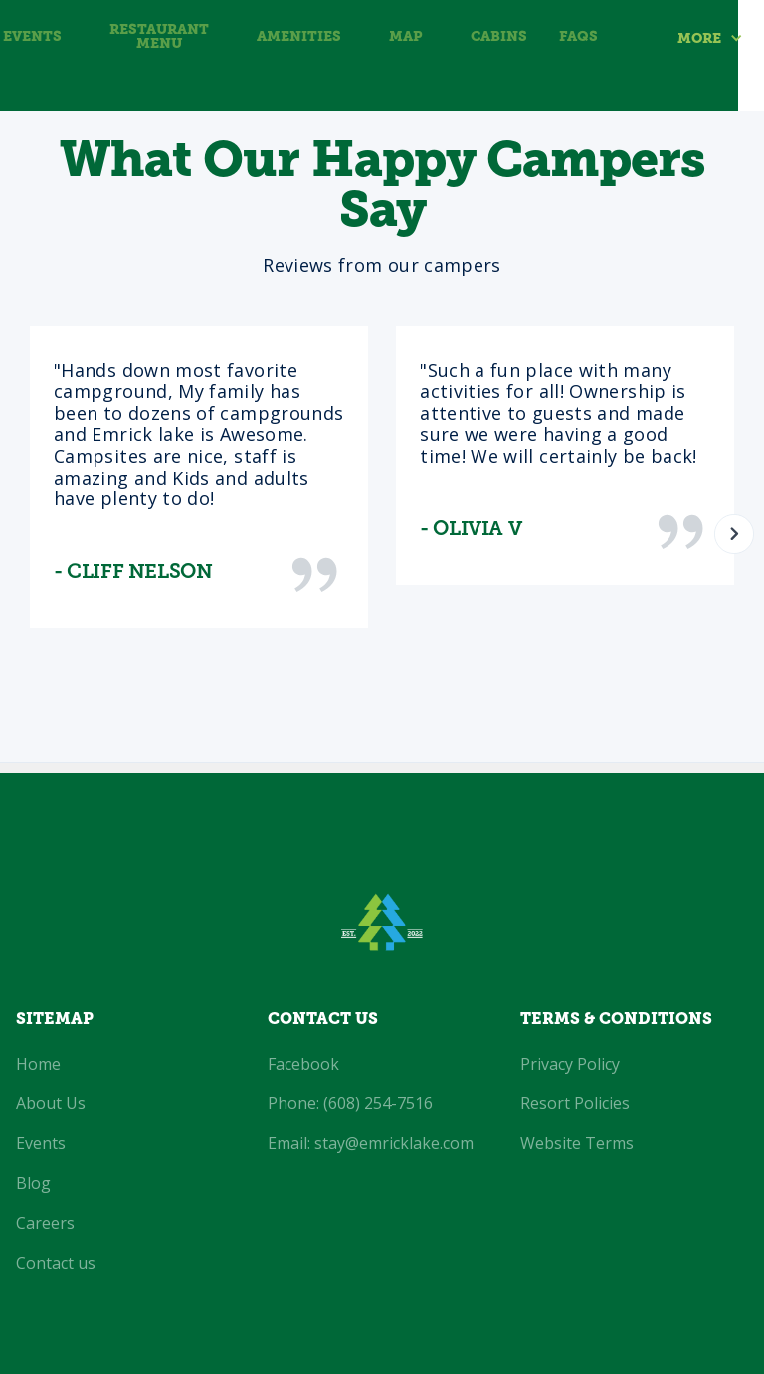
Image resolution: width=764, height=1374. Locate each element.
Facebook (303, 1064)
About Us (51, 1103)
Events (32, 37)
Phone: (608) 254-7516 (350, 1103)
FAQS (578, 37)
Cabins (499, 37)
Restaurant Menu (159, 37)
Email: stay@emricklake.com (371, 1143)
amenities (299, 37)
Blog (33, 1183)
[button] (720, 38)
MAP (406, 37)
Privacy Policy (570, 1064)
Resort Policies (575, 1103)
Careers (45, 1223)
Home (38, 1064)
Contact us (56, 1263)
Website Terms (577, 1143)
